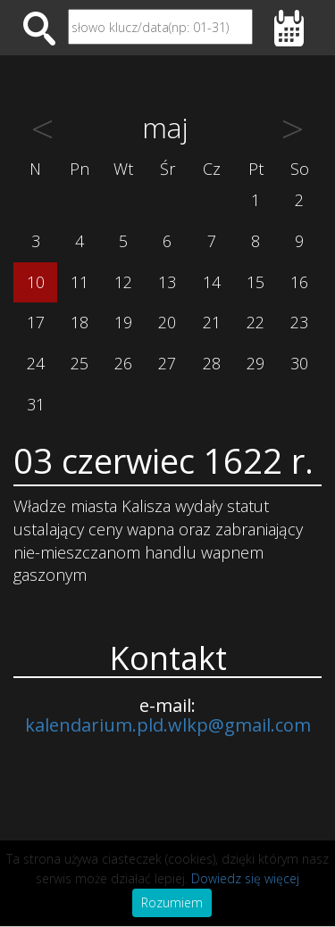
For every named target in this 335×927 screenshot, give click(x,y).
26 (123, 363)
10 (36, 282)
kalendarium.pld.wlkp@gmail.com (168, 725)
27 (167, 363)
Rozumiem (172, 902)
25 (79, 363)
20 (167, 322)
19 (123, 322)
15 (255, 282)
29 (255, 363)
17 (36, 322)
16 (299, 282)
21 (212, 322)
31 (36, 404)
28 (212, 363)
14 (212, 282)
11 (79, 282)
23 (299, 322)
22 (255, 322)
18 (79, 322)
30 (299, 363)
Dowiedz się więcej (245, 878)
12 (123, 282)
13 (167, 282)
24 (36, 363)
